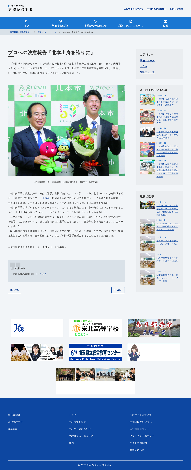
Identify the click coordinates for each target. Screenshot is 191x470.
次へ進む (118, 290)
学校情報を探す (60, 25)
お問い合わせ (176, 9)
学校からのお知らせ (96, 25)
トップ (25, 25)
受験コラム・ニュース (130, 25)
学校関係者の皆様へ (156, 9)
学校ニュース (147, 60)
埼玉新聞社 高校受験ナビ (20, 9)
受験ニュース (147, 72)
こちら (43, 274)
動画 (165, 25)
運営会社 (12, 428)
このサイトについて (133, 9)
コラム (143, 66)
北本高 (46, 198)
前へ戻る (14, 290)
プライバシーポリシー (142, 436)
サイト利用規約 (138, 443)
